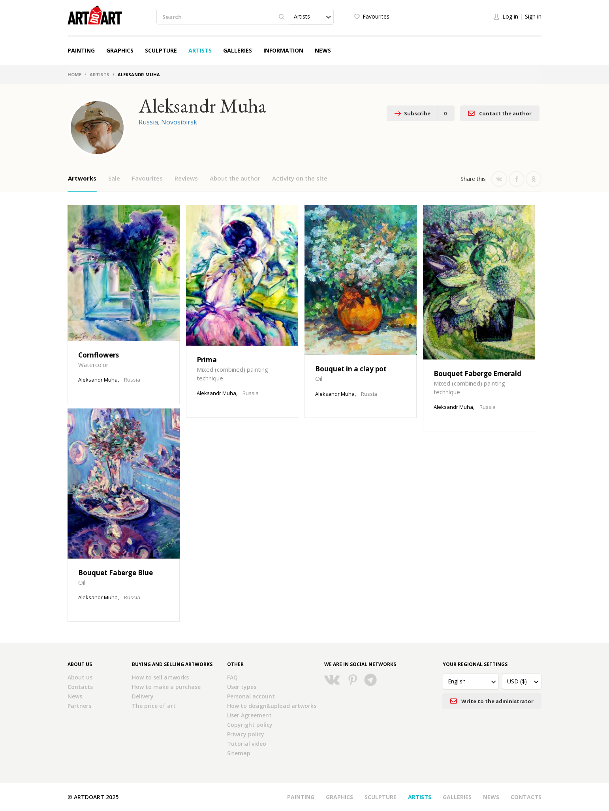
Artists (200, 50)
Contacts (80, 687)
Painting (81, 50)
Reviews (186, 178)
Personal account (251, 696)
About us (80, 677)
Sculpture (161, 50)
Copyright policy (250, 724)
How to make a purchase (166, 687)
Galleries (237, 50)
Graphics (119, 50)
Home (74, 74)
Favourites (376, 16)
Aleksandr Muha (98, 379)
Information (283, 50)
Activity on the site (299, 178)
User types (241, 687)
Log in (510, 16)
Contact (500, 113)
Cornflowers (98, 354)
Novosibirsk (179, 122)
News (323, 50)
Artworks (82, 178)
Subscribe (421, 113)
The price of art (154, 705)
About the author (235, 178)
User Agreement (249, 715)
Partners (79, 705)
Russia (148, 122)
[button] (311, 16)
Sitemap (238, 753)
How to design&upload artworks (271, 705)
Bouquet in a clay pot (351, 368)
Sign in (533, 16)
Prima (207, 359)
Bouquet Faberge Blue (115, 572)
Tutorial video (246, 743)
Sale (114, 178)
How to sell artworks (160, 677)
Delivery (143, 696)
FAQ (232, 677)
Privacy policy (245, 734)
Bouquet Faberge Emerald (477, 373)
